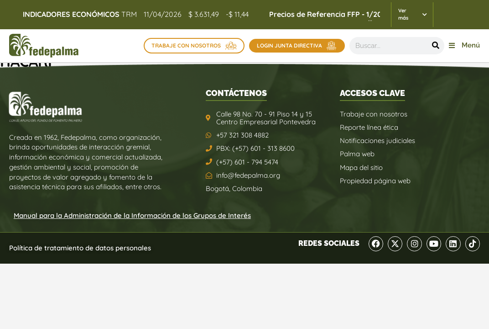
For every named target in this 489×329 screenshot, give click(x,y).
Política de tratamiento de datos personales (80, 248)
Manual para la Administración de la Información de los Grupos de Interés (132, 215)
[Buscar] (435, 45)
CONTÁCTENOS (236, 93)
